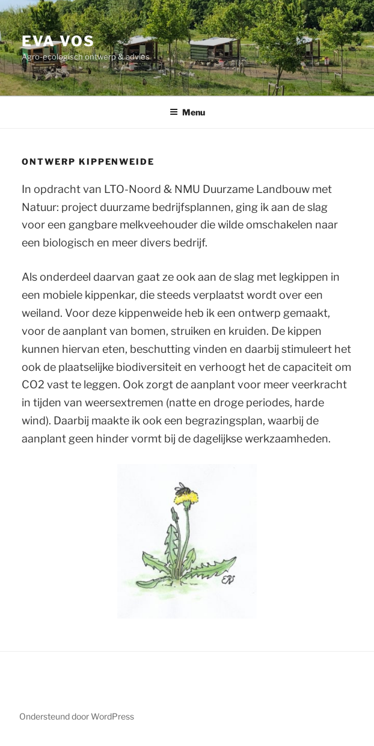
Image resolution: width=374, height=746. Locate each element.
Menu (187, 112)
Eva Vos (58, 41)
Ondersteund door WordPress (76, 716)
